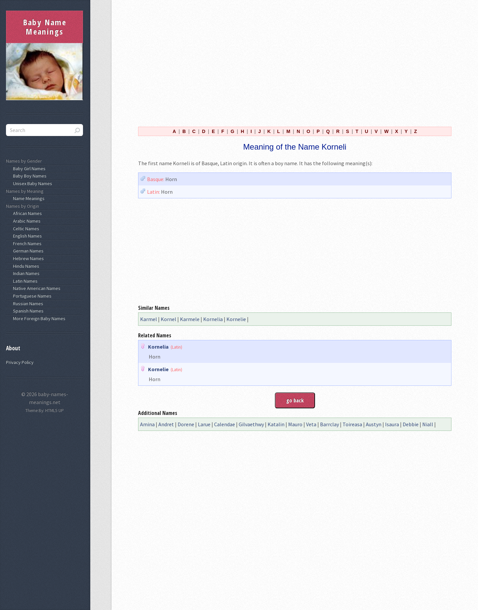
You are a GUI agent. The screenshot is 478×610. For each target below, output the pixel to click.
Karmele (189, 319)
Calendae (224, 424)
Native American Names (35, 288)
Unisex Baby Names (31, 183)
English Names (26, 236)
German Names (27, 251)
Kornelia (213, 319)
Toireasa (352, 424)
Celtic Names (25, 229)
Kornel (168, 319)
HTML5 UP (54, 410)
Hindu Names (25, 266)
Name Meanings (27, 198)
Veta (311, 424)
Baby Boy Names (28, 176)
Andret (166, 424)
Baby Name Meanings (45, 27)
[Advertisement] (294, 62)
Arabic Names (25, 221)
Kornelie (236, 319)
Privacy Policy (20, 362)
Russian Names (27, 303)
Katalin (276, 424)
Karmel (148, 319)
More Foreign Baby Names (38, 318)
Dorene (186, 424)
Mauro (295, 424)
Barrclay (329, 424)
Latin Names (24, 281)
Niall (427, 424)
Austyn (373, 424)
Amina (147, 424)
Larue (204, 424)
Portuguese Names (31, 296)
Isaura (392, 424)
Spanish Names (27, 311)
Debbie (411, 424)
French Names (26, 243)
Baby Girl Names (28, 168)
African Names (26, 213)
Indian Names (25, 273)
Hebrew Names (27, 258)
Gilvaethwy (251, 424)
